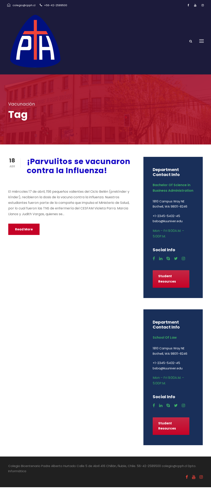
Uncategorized (68, 187)
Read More (24, 235)
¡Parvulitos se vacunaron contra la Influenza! (78, 172)
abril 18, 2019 (37, 187)
